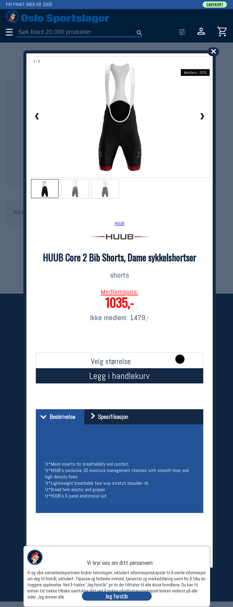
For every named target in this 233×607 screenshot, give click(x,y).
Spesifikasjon (107, 417)
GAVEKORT (214, 5)
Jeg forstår (116, 596)
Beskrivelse (56, 417)
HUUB (119, 223)
